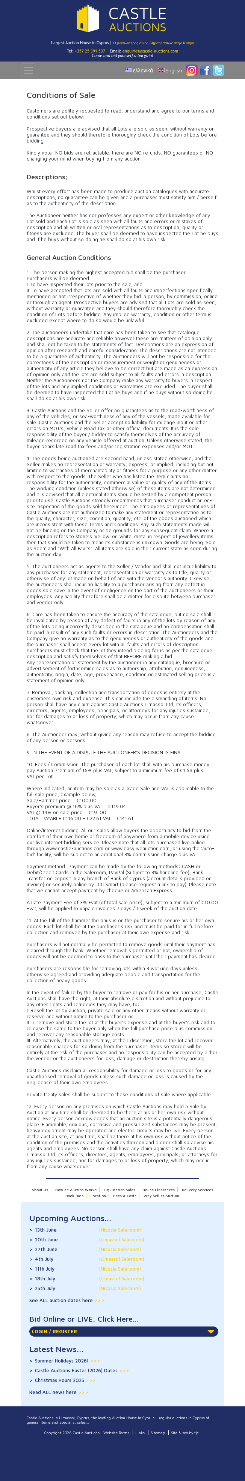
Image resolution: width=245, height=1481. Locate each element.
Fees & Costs (124, 1195)
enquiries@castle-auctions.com (150, 51)
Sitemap (158, 1432)
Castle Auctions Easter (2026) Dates (82, 1370)
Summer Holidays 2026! (67, 1361)
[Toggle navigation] (28, 70)
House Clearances (158, 1189)
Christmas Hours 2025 (65, 1380)
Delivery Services (197, 1189)
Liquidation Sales (119, 1189)
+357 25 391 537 (90, 51)
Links (140, 1432)
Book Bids (74, 1195)
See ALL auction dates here (61, 1300)
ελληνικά (143, 70)
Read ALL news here (53, 1392)
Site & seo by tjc (185, 1432)
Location (98, 1195)
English (173, 70)
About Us (40, 1189)
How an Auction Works (76, 1189)
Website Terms (116, 1432)
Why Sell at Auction (161, 1195)
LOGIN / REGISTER (123, 1331)
